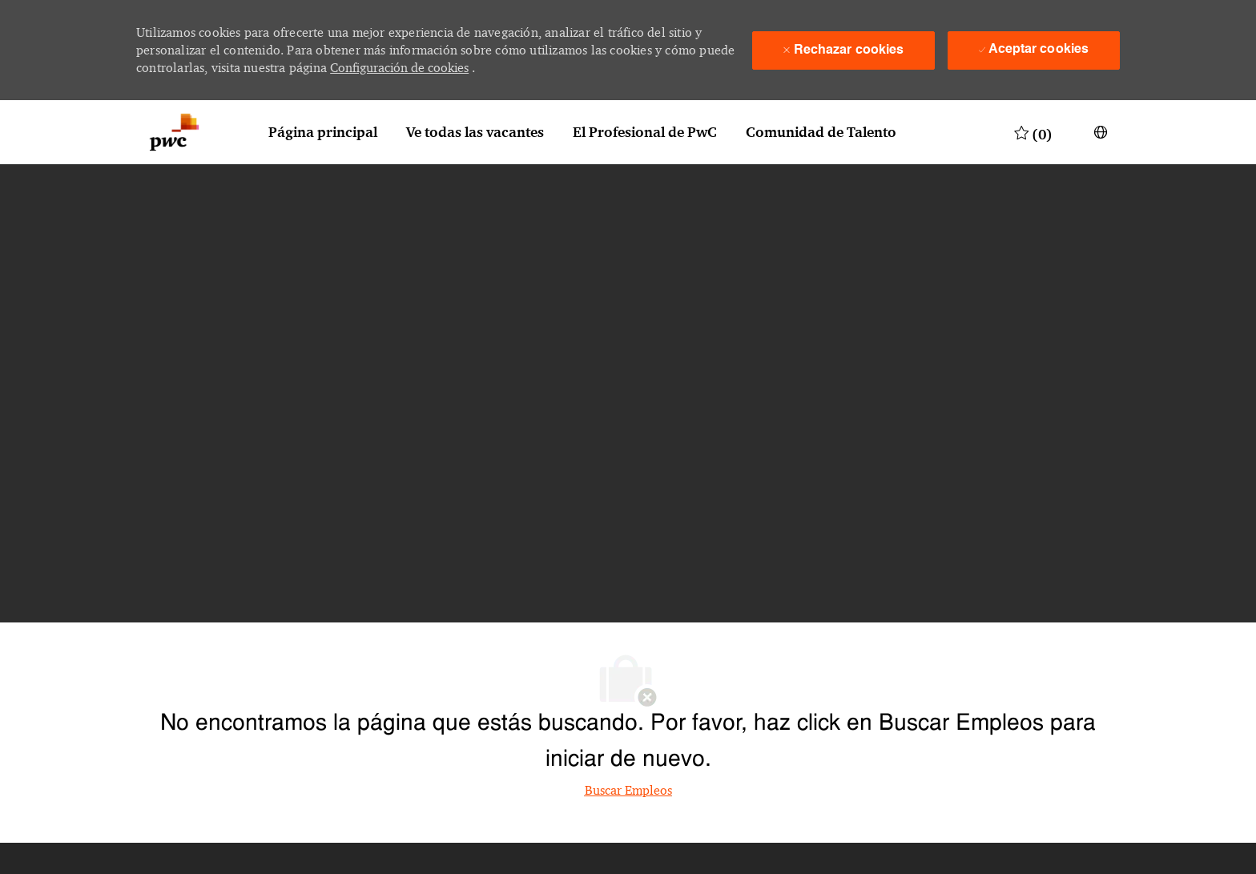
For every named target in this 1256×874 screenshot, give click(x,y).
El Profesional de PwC (645, 132)
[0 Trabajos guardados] (1033, 132)
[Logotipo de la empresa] (174, 132)
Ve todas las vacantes (475, 132)
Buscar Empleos (628, 790)
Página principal (322, 132)
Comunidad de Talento (821, 132)
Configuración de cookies (399, 67)
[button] (1100, 132)
